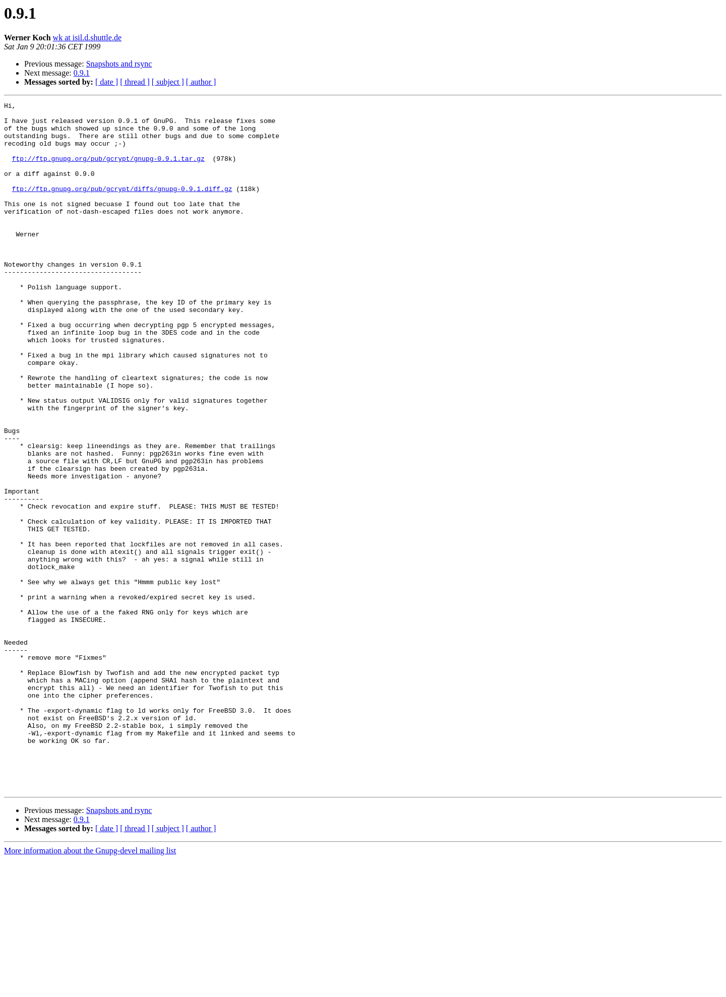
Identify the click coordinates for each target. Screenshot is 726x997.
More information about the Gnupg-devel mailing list (90, 988)
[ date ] (106, 82)
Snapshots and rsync (119, 63)
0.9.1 (82, 73)
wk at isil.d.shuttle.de (87, 37)
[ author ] (201, 82)
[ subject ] (168, 82)
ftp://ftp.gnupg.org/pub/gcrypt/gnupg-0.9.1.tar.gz (108, 170)
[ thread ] (135, 82)
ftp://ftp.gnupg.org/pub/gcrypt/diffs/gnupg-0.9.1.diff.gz (122, 206)
